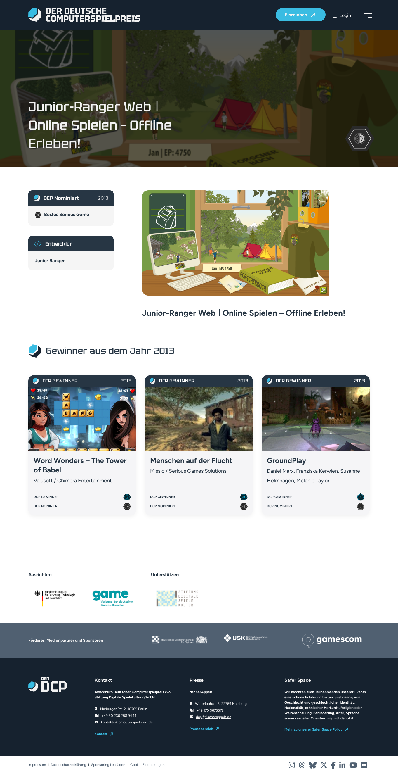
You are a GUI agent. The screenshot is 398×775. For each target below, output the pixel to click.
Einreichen (296, 15)
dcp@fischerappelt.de (213, 717)
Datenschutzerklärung (68, 765)
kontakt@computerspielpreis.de (127, 722)
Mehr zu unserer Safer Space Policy (313, 729)
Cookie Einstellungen (147, 765)
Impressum (37, 765)
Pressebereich (201, 729)
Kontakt (101, 734)
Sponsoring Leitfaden (108, 765)
